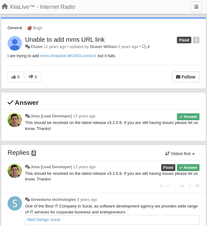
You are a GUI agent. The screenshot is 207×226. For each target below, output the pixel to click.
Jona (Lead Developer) (51, 116)
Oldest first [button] (180, 153)
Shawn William (103, 47)
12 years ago (84, 116)
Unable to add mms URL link (65, 39)
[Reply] (161, 186)
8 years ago (87, 199)
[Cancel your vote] (189, 186)
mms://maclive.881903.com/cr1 (68, 55)
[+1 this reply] (182, 186)
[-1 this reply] (197, 186)
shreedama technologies (53, 199)
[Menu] (196, 7)
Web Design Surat (43, 219)
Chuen (36, 47)
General (15, 27)
